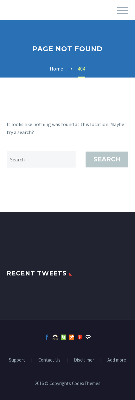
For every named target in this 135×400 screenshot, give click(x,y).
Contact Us (49, 360)
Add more (116, 360)
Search (106, 159)
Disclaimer (84, 360)
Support (17, 360)
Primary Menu (122, 10)
